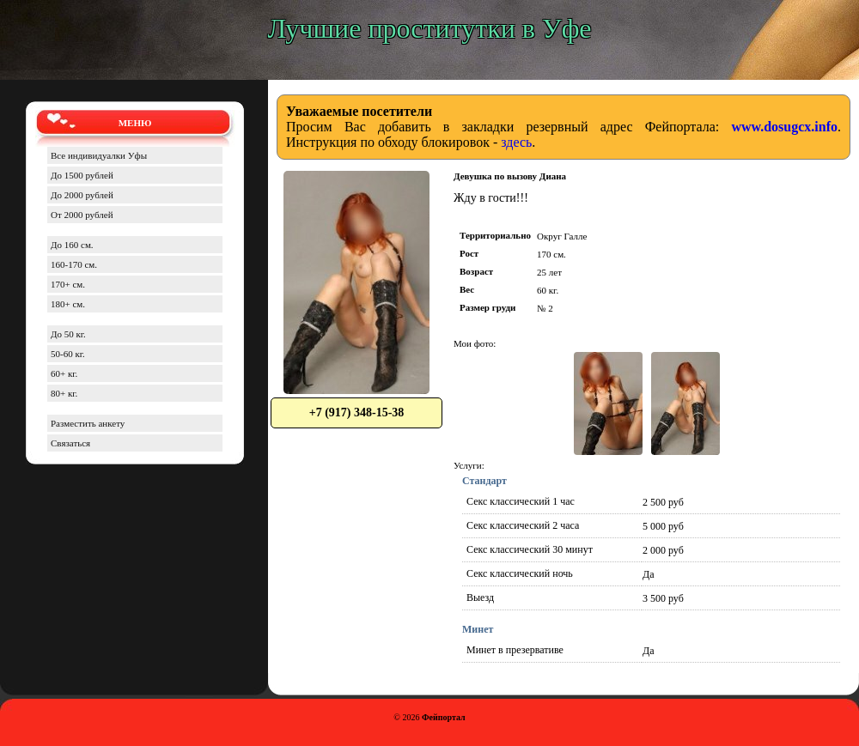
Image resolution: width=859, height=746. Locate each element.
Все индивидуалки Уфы (99, 155)
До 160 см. (72, 245)
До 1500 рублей (82, 175)
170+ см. (68, 284)
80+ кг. (64, 393)
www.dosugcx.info (784, 126)
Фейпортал (444, 717)
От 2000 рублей (82, 214)
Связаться (70, 443)
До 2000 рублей (82, 195)
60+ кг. (64, 373)
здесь (516, 142)
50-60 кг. (68, 354)
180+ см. (68, 304)
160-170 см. (74, 264)
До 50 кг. (68, 334)
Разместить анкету (88, 423)
